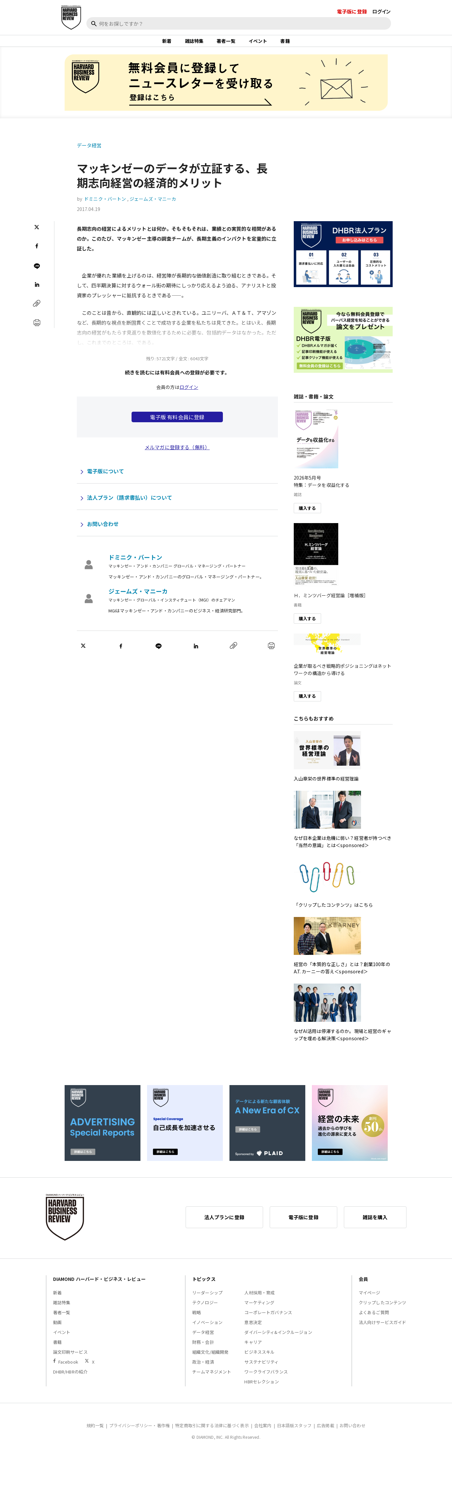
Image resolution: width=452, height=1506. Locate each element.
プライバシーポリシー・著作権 (139, 1432)
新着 (166, 44)
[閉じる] (439, 35)
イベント (258, 44)
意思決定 (253, 1329)
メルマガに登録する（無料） (177, 454)
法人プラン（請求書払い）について (129, 504)
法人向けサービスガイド (383, 1329)
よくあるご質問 (374, 1319)
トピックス (204, 1285)
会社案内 (263, 1432)
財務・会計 (203, 1348)
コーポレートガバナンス (268, 1319)
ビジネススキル (259, 1358)
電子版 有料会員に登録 (177, 424)
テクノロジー (205, 1309)
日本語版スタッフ (294, 1432)
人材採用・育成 (259, 1299)
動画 (57, 1329)
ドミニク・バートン (105, 205)
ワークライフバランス (266, 1378)
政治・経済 (203, 1368)
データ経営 (89, 152)
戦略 (196, 1319)
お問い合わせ (103, 531)
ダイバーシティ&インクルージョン (278, 1339)
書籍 (284, 44)
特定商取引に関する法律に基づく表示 (212, 1432)
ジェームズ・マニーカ (153, 205)
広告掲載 (325, 1432)
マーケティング (259, 1309)
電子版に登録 (352, 11)
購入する (307, 515)
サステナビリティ (261, 1368)
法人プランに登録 (224, 1223)
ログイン (381, 11)
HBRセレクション (261, 1388)
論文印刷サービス (70, 1358)
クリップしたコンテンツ (383, 1309)
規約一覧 (95, 1432)
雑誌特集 (194, 44)
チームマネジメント (211, 1378)
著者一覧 (226, 44)
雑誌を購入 (375, 1223)
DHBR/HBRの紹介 (70, 1378)
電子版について (105, 478)
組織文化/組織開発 (210, 1358)
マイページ (369, 1299)
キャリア (253, 1348)
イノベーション (207, 1329)
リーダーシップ (207, 1299)
